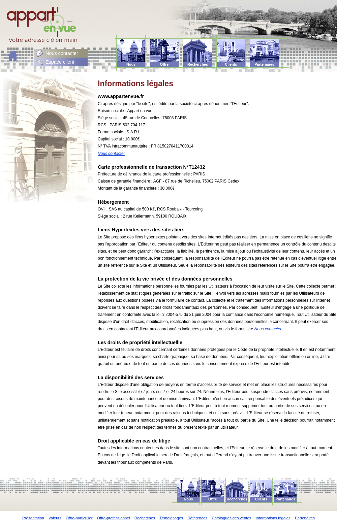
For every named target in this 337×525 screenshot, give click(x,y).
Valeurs (55, 518)
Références (197, 518)
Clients (231, 64)
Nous (130, 64)
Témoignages (171, 518)
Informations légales (273, 518)
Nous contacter (61, 53)
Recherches (197, 64)
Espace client (59, 62)
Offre (164, 64)
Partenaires (264, 64)
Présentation (33, 518)
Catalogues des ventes (231, 518)
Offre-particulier (79, 518)
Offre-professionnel (113, 518)
